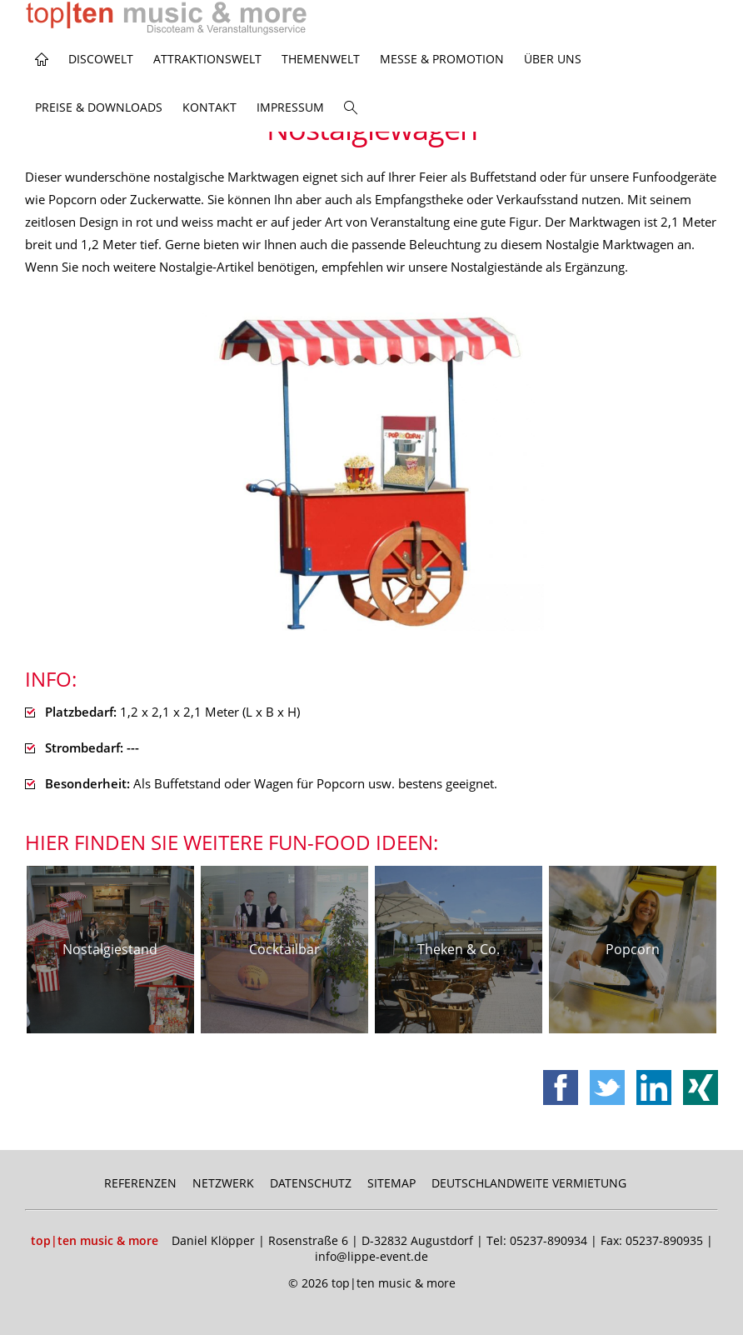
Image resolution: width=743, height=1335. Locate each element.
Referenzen (140, 1183)
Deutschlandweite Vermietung (528, 1183)
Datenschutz (311, 1183)
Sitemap (391, 1183)
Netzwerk (223, 1183)
